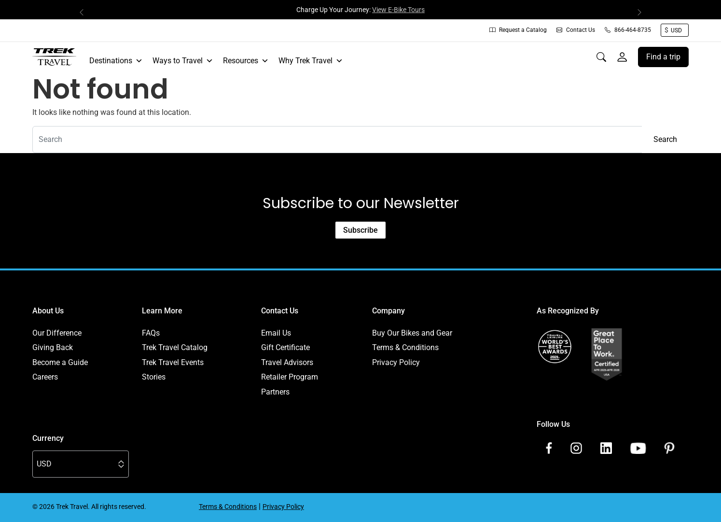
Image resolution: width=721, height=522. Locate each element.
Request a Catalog (518, 30)
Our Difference (57, 333)
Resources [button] (246, 61)
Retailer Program (289, 376)
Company (388, 310)
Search (665, 139)
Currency (48, 438)
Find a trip (663, 56)
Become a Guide (60, 362)
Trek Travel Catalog (175, 347)
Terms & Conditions (405, 347)
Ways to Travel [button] (183, 61)
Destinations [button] (116, 61)
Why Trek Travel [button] (310, 61)
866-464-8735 (628, 30)
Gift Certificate (285, 347)
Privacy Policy (396, 362)
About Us (48, 310)
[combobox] (337, 139)
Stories (154, 376)
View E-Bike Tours (398, 10)
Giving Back (52, 347)
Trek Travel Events (173, 362)
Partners (275, 391)
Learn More (162, 310)
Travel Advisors (287, 362)
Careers (45, 376)
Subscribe (360, 230)
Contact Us (575, 30)
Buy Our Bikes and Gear (412, 333)
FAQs (151, 333)
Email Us (276, 333)
